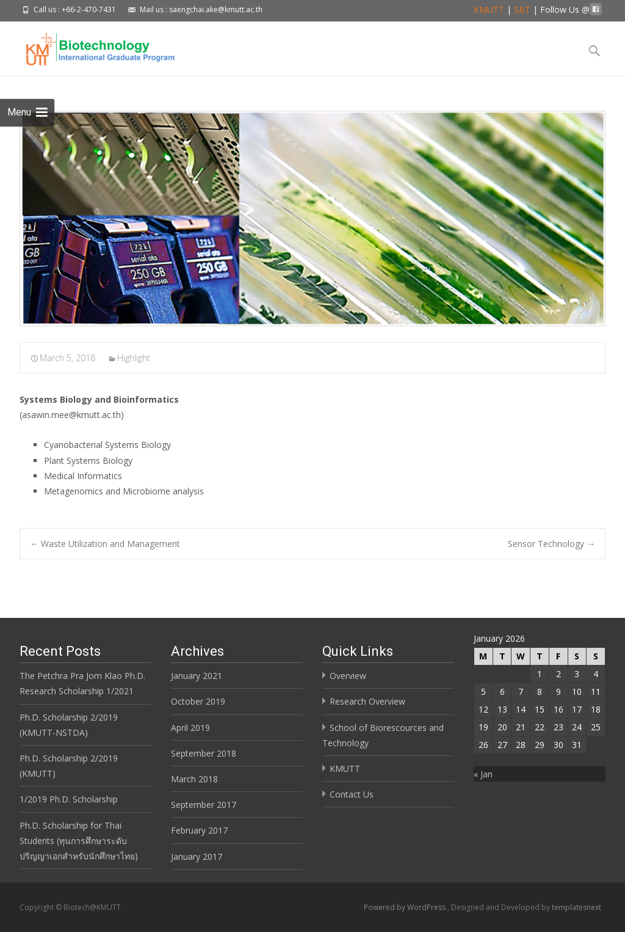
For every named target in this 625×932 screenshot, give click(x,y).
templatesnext (576, 907)
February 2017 (199, 830)
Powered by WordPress (405, 907)
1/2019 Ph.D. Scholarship (69, 799)
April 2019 (190, 727)
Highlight (133, 358)
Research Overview (367, 701)
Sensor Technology (551, 543)
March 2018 (194, 779)
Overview (348, 675)
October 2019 (198, 701)
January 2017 (196, 856)
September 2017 (203, 804)
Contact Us (352, 794)
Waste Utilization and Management (105, 543)
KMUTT (489, 9)
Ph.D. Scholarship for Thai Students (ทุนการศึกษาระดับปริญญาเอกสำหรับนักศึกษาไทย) (79, 841)
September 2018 (203, 753)
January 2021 (196, 675)
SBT (522, 9)
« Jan (483, 774)
